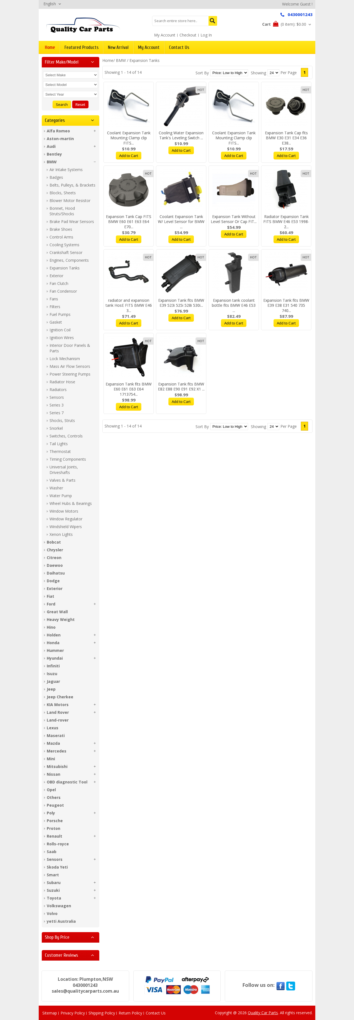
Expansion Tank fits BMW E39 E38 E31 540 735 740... (286, 305)
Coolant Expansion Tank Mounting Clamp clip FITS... (128, 138)
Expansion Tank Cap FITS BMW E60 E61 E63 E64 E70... (128, 222)
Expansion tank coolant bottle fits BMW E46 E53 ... (234, 305)
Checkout (187, 35)
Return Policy (130, 1013)
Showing (258, 72)
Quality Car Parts (263, 1012)
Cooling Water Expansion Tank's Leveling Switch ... (181, 135)
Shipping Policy (101, 1013)
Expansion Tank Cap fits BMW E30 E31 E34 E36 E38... (286, 138)
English (49, 3)
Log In (206, 35)
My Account (164, 35)
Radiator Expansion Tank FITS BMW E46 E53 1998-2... (286, 222)
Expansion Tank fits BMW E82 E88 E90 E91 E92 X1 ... (181, 386)
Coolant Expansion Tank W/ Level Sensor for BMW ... (181, 222)
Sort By (202, 72)
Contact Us (156, 1013)
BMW (121, 60)
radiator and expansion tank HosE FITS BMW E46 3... (129, 305)
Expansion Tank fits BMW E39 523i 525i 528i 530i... (181, 303)
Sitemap (49, 1013)
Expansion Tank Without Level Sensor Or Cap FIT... (234, 219)
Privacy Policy (73, 1013)
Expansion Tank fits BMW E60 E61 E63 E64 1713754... (129, 389)
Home (107, 60)
